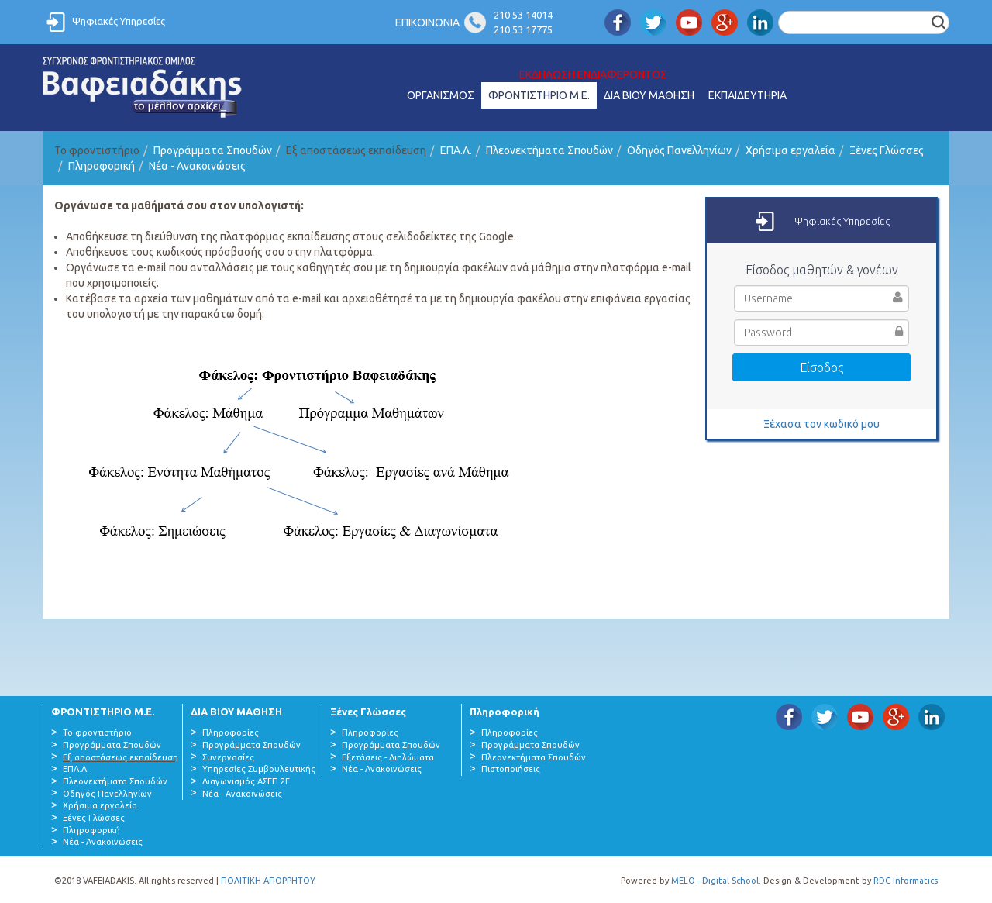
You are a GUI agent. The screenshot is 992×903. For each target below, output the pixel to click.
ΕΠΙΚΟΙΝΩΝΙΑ (427, 22)
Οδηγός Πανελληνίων (679, 150)
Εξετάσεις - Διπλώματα (388, 757)
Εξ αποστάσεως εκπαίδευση (120, 757)
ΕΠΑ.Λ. (456, 150)
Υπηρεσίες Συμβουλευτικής (258, 769)
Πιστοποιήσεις (510, 769)
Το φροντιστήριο (97, 732)
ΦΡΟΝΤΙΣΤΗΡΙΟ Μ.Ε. (539, 95)
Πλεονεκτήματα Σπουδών (549, 150)
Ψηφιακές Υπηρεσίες (118, 21)
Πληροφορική (101, 166)
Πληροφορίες (230, 732)
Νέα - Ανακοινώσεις (197, 166)
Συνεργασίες (228, 757)
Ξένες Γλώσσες (886, 150)
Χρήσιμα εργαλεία (790, 150)
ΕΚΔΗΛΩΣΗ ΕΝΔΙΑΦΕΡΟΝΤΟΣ (593, 74)
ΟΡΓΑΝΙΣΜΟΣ (440, 95)
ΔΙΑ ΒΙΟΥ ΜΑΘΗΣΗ (649, 95)
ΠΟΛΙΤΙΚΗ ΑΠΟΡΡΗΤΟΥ (268, 880)
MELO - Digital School (715, 880)
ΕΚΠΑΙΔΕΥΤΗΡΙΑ (747, 95)
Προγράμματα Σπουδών (212, 150)
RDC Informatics (905, 880)
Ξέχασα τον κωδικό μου (821, 424)
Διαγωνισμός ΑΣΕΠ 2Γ (246, 781)
